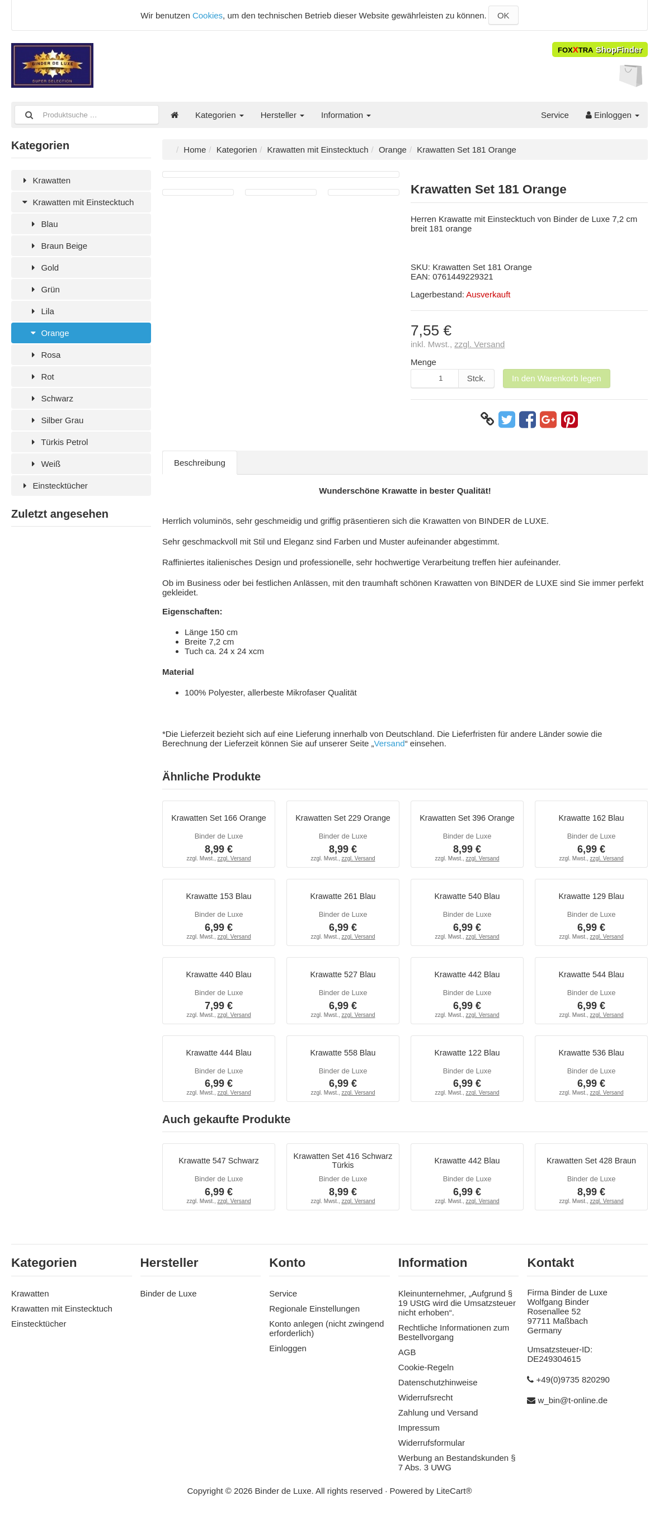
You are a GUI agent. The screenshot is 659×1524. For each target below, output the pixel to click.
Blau (43, 224)
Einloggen (612, 115)
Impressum (419, 1433)
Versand (389, 743)
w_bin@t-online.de (573, 1406)
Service (555, 115)
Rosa (44, 354)
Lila (41, 311)
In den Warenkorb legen (556, 378)
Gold (43, 267)
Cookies (207, 15)
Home (194, 149)
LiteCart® (454, 1497)
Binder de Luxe (168, 1299)
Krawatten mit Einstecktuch (77, 202)
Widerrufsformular (431, 1449)
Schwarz (50, 398)
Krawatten (45, 180)
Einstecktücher (54, 485)
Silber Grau (55, 420)
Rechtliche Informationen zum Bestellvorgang (453, 1338)
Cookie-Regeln (426, 1373)
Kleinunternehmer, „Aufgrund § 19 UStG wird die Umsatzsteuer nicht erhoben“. (457, 1309)
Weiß (44, 463)
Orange (48, 333)
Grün (44, 289)
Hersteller (282, 115)
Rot (41, 376)
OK (503, 15)
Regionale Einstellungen (314, 1314)
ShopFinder (600, 49)
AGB (407, 1358)
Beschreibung (199, 462)
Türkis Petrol (58, 442)
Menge (423, 362)
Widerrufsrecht (425, 1403)
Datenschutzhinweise (438, 1388)
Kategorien (219, 115)
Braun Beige (57, 245)
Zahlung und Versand (438, 1418)
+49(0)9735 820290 (573, 1385)
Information (346, 115)
